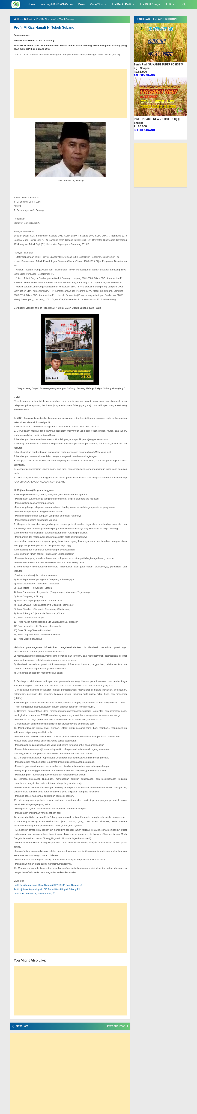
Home (31, 4)
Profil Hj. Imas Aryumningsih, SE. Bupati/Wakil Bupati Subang (45, 889)
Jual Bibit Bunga (149, 4)
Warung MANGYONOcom (57, 4)
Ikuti (170, 4)
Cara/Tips (98, 4)
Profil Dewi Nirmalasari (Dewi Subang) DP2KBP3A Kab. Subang (46, 885)
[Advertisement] (70, 93)
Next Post (22, 1026)
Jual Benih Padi (123, 4)
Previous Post (116, 1026)
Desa (81, 4)
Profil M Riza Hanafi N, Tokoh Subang (43, 27)
